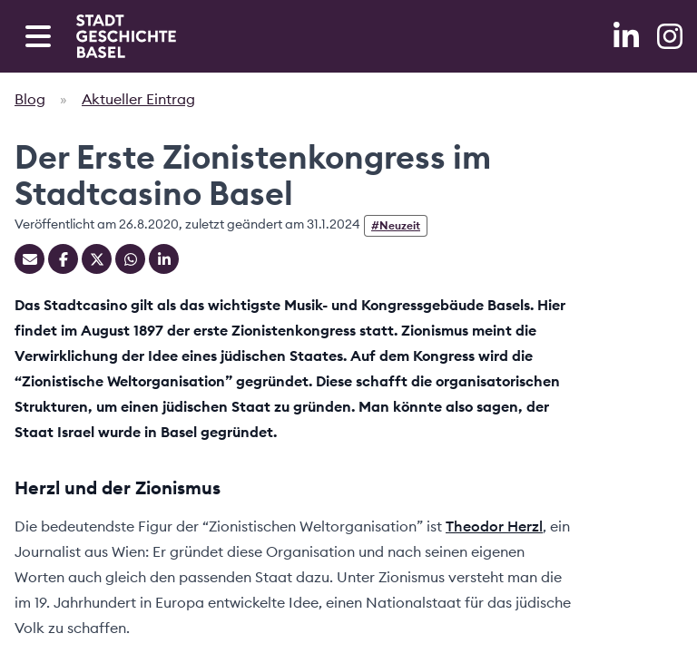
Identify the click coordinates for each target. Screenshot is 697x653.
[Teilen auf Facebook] (63, 259)
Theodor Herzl (494, 526)
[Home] (126, 36)
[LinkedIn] (628, 36)
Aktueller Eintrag (138, 99)
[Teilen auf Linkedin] (164, 259)
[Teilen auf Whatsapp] (130, 259)
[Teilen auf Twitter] (97, 259)
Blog (30, 99)
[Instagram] (669, 36)
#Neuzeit (395, 225)
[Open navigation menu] (38, 36)
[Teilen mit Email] (29, 259)
